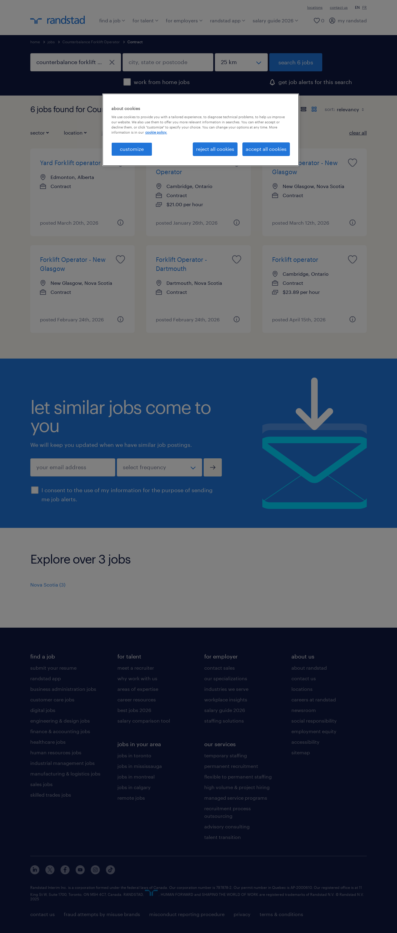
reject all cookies (215, 149)
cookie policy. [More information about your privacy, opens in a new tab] (156, 132)
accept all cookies (266, 149)
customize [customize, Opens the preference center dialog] (132, 149)
